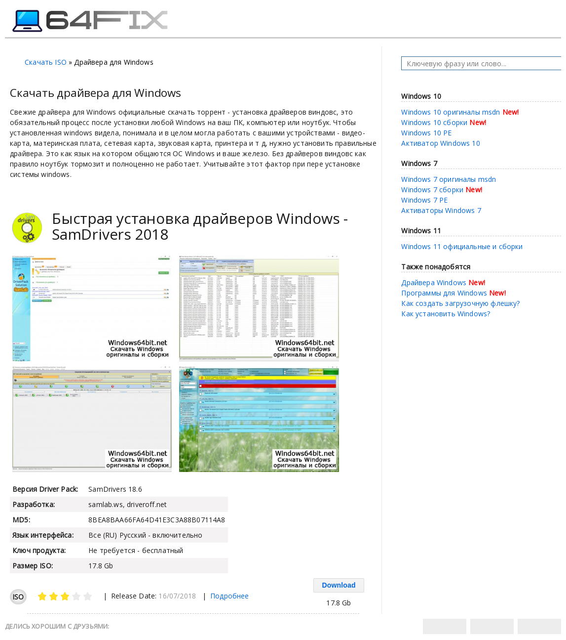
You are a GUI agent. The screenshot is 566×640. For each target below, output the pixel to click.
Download (338, 585)
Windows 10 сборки (434, 122)
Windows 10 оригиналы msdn (450, 112)
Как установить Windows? (445, 313)
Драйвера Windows (433, 282)
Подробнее (229, 595)
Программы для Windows (444, 293)
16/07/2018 (177, 595)
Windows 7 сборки (432, 189)
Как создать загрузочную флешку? (460, 303)
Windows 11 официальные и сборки (462, 246)
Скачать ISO (46, 62)
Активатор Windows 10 (440, 143)
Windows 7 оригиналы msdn (448, 179)
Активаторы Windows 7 (441, 210)
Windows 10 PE (426, 132)
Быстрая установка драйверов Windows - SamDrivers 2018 (200, 226)
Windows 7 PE (424, 200)
